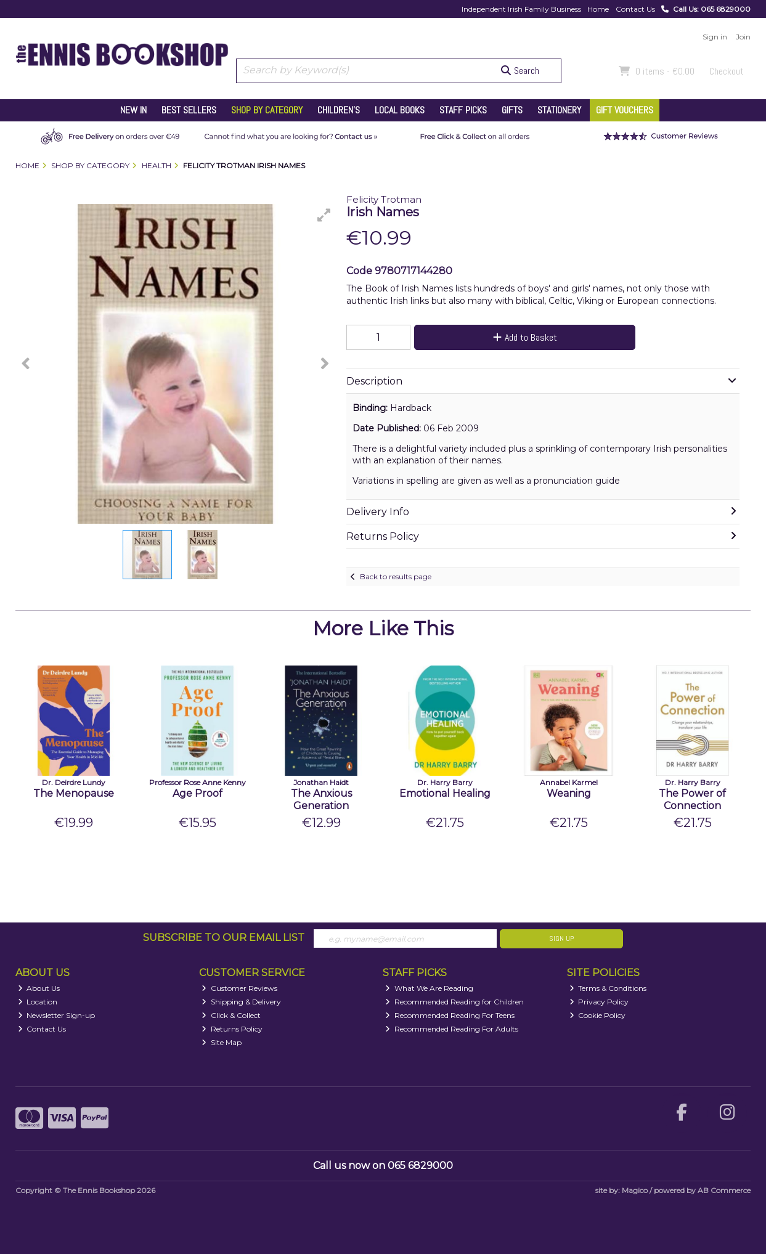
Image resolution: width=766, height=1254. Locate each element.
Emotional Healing (445, 793)
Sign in (715, 36)
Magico (635, 1190)
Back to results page (395, 576)
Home (598, 9)
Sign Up (561, 938)
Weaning (569, 793)
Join (743, 36)
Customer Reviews (239, 988)
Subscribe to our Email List (223, 937)
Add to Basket (525, 337)
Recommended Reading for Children (454, 1001)
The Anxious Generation (321, 799)
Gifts (512, 110)
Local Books (400, 110)
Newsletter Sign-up (57, 1015)
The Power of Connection (692, 799)
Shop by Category (267, 110)
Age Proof (197, 793)
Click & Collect (231, 1015)
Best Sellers (188, 110)
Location (38, 1001)
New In (133, 110)
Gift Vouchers (624, 110)
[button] (324, 215)
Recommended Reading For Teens (450, 1015)
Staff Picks (463, 110)
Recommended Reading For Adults (451, 1028)
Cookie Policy (597, 1015)
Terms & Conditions (608, 988)
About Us (39, 988)
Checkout (726, 71)
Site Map (222, 1042)
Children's (338, 110)
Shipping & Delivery (241, 1001)
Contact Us (635, 9)
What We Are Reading (429, 988)
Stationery (559, 110)
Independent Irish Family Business (521, 9)
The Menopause (73, 793)
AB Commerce (724, 1190)
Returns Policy (232, 1028)
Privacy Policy (599, 1001)
